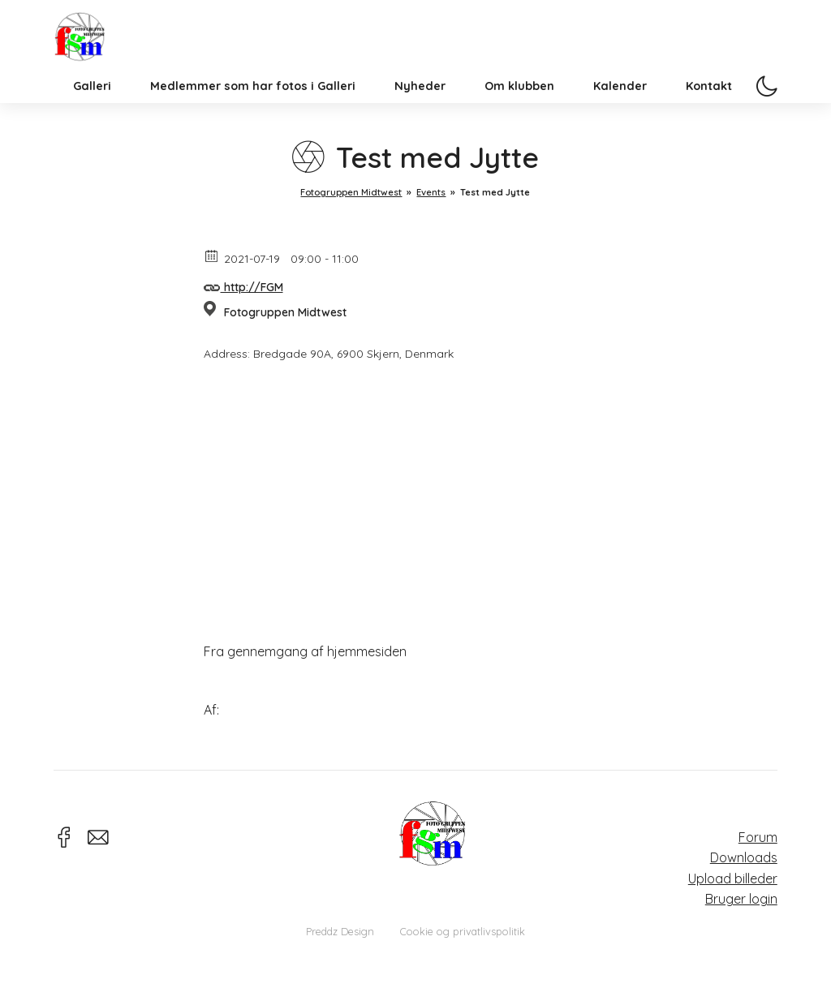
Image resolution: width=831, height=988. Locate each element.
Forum (757, 837)
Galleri (92, 125)
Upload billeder (732, 878)
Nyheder (420, 125)
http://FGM (243, 285)
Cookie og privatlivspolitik (462, 931)
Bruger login (741, 899)
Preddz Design (340, 931)
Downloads (743, 857)
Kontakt (709, 125)
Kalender (620, 125)
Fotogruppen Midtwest (98, 52)
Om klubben (519, 125)
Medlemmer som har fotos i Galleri (252, 125)
